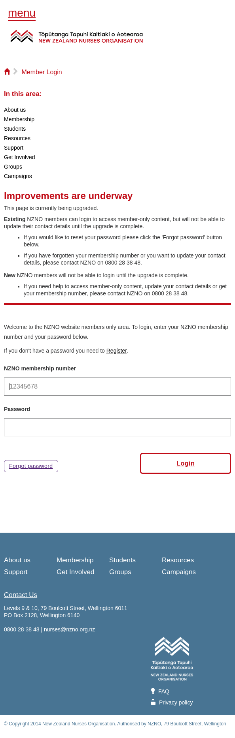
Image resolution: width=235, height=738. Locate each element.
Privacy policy (176, 702)
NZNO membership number (40, 368)
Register (116, 350)
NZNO (77, 41)
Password (17, 409)
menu (22, 13)
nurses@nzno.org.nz (69, 629)
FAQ (163, 691)
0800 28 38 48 (22, 629)
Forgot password (31, 466)
